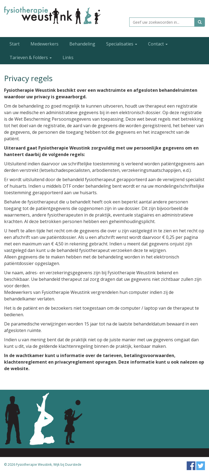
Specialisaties (121, 44)
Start (15, 44)
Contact (158, 44)
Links (68, 57)
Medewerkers (44, 44)
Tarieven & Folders (31, 57)
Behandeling (82, 44)
